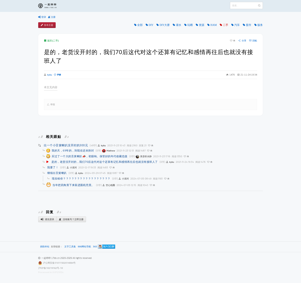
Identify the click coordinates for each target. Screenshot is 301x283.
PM (57, 74)
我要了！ (52, 167)
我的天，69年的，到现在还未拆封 (73, 150)
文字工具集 (70, 246)
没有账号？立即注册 (71, 219)
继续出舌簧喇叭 (57, 173)
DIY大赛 (165, 25)
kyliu (48, 75)
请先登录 (47, 219)
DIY (151, 25)
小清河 (72, 167)
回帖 (253, 40)
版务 (260, 25)
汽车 (237, 25)
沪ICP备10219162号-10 (50, 268)
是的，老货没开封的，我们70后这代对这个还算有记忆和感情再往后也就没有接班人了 (104, 162)
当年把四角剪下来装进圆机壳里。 (73, 185)
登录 (42, 17)
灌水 (178, 25)
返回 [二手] (51, 40)
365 (95, 246)
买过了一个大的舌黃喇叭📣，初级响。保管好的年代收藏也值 (89, 156)
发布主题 (47, 25)
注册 (51, 17)
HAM (213, 25)
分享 (242, 40)
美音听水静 (144, 156)
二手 (225, 25)
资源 (201, 25)
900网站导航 (84, 246)
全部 (140, 25)
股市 (248, 25)
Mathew (108, 150)
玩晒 (190, 25)
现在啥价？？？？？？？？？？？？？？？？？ (81, 178)
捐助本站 (44, 246)
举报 (51, 104)
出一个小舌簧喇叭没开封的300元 (66, 145)
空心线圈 (109, 185)
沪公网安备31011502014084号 (59, 262)
